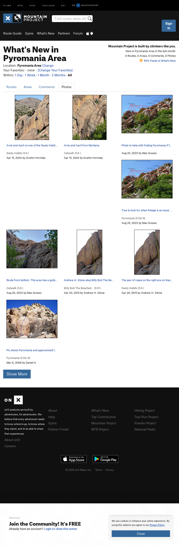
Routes (11, 87)
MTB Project (100, 429)
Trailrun (48, 5)
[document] (141, 528)
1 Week (30, 75)
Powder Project (145, 423)
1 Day (19, 75)
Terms (98, 469)
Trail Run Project (146, 417)
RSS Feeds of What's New (158, 60)
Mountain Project (103, 423)
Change (48, 65)
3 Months (58, 75)
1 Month (43, 75)
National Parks (144, 429)
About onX (12, 440)
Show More (16, 373)
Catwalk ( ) (72, 153)
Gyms (29, 33)
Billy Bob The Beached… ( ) (82, 288)
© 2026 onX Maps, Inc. (78, 469)
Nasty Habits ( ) (17, 153)
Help (51, 417)
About (52, 410)
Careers (10, 446)
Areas (28, 87)
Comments (47, 87)
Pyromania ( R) (133, 218)
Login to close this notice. (61, 529)
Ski (63, 5)
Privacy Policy (157, 525)
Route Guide (12, 33)
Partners (64, 33)
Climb (7, 5)
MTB (20, 5)
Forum (78, 33)
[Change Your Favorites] (55, 70)
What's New (45, 33)
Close (141, 534)
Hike (33, 5)
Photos (66, 87)
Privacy (110, 469)
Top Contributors (103, 417)
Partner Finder (58, 429)
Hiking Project (144, 410)
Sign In (168, 25)
